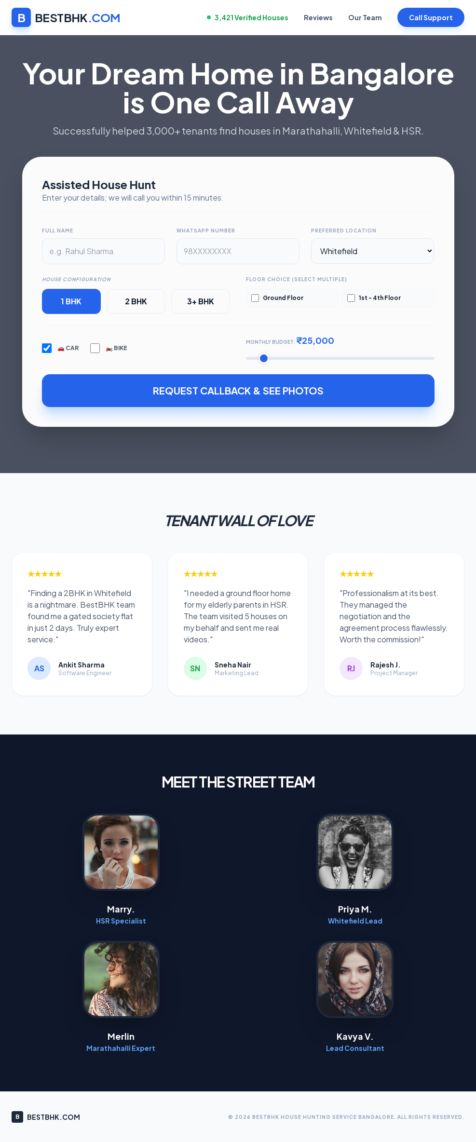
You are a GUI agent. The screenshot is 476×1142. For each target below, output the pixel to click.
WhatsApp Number (206, 230)
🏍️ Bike (108, 348)
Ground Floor (277, 298)
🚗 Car (60, 348)
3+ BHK (200, 301)
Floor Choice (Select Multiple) (296, 279)
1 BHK (71, 301)
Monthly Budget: (290, 340)
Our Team (365, 17)
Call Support (431, 17)
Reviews (318, 17)
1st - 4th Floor (374, 298)
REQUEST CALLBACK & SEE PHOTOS (238, 390)
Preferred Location (344, 230)
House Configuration (76, 279)
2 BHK (136, 301)
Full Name (57, 230)
